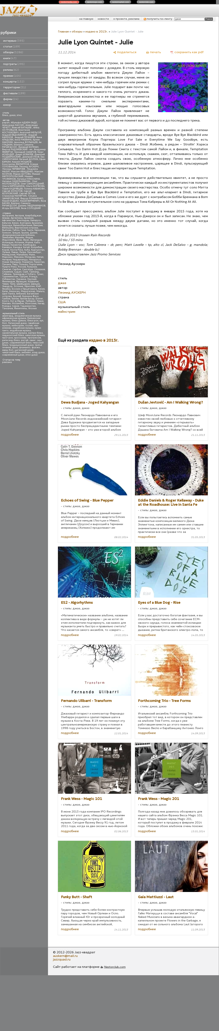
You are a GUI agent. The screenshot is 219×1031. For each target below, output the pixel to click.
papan (6, 122)
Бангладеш (23, 220)
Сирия (15, 306)
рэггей (24, 340)
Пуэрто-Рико (9, 267)
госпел (29, 325)
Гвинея (15, 298)
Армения (28, 218)
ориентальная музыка (14, 333)
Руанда (6, 306)
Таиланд (34, 271)
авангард (7, 316)
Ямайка (6, 289)
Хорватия (33, 281)
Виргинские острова (26, 227)
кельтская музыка (35, 335)
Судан (18, 271)
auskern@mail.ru (65, 956)
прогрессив (34, 337)
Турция (23, 276)
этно (19, 115)
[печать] (153, 52)
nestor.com (69, 2)
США (25, 271)
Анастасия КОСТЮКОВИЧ (16, 131)
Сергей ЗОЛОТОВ (12, 191)
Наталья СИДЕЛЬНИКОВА (16, 181)
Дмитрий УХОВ (30, 157)
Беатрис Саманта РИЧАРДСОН (17, 145)
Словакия (39, 269)
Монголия (30, 303)
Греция (16, 232)
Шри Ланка (8, 293)
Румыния (32, 267)
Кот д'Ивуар (17, 301)
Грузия (25, 232)
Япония (32, 308)
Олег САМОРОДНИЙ (32, 183)
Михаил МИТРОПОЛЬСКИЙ (21, 175)
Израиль (19, 237)
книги (9, 58)
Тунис (40, 274)
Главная (63, 31)
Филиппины (20, 308)
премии (12, 75)
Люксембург (34, 252)
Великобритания (22, 225)
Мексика (18, 257)
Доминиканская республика (18, 235)
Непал (40, 257)
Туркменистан (10, 276)
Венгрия (38, 225)
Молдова (30, 257)
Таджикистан (28, 306)
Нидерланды (20, 259)
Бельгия (6, 223)
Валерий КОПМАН (28, 147)
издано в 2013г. (96, 31)
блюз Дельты (19, 320)
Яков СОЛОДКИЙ (31, 208)
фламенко (24, 347)
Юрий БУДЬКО (10, 201)
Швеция (35, 284)
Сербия (16, 269)
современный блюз (20, 342)
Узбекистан (8, 279)
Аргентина (16, 218)
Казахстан (16, 245)
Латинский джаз (17, 323)
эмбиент (26, 352)
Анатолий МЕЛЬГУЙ (30, 132)
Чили (12, 284)
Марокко (7, 257)
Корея (5, 250)
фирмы (10, 99)
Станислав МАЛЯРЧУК (14, 196)
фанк (15, 347)
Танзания (7, 308)
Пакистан (39, 262)
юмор (7, 105)
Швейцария (23, 284)
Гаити (30, 230)
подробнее (70, 434)
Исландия (7, 242)
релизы (11, 70)
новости (103, 19)
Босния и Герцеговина (24, 289)
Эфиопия (29, 286)
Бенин (15, 223)
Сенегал (6, 269)
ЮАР (38, 286)
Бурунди (7, 225)
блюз (5, 115)
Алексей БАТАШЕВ (22, 127)
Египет (39, 298)
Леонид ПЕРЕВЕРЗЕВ (14, 169)
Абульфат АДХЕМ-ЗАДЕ (24, 122)
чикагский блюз (11, 352)
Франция (21, 281)
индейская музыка (23, 328)
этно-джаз (31, 355)
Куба (27, 250)
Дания (33, 232)
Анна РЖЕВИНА (23, 139)
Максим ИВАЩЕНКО (22, 171)
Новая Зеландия (11, 262)
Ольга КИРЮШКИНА (13, 186)
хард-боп (7, 350)
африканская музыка (14, 318)
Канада (17, 247)
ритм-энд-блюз (11, 340)
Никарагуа (35, 259)
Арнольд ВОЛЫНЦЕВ (26, 142)
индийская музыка (20, 330)
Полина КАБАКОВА (34, 188)
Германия (39, 230)
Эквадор (7, 286)
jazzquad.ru (61, 959)
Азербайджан (33, 215)
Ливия (40, 301)
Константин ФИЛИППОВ (15, 164)
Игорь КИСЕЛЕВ (11, 208)
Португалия (35, 264)
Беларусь (35, 220)
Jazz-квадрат (22, 15)
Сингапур (27, 269)
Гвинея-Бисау (27, 298)
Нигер (41, 303)
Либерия (30, 301)
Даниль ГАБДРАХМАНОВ (31, 205)
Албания (21, 293)
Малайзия (22, 254)
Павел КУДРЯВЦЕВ (12, 188)
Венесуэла (8, 227)
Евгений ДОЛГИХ (28, 159)
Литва (22, 252)
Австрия (19, 215)
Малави (6, 303)
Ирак (19, 240)
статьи (11, 46)
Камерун (7, 247)
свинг (32, 340)
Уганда (33, 276)
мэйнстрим (18, 325)
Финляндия (8, 281)
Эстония (18, 286)
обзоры (13, 52)
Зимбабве (8, 237)
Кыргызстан (37, 250)
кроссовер (20, 337)
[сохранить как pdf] (187, 52)
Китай (26, 247)
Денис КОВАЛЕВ (24, 154)
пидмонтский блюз (13, 335)
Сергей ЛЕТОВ (27, 193)
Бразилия (37, 223)
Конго (5, 301)
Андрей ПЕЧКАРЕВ (25, 137)
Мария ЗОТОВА (22, 174)
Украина (21, 279)
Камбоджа (29, 245)
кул (41, 320)
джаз (12, 115)
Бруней (17, 296)
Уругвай (31, 279)
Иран (26, 240)
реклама (7, 362)
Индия (29, 237)
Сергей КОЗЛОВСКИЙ (17, 192)
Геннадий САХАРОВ (25, 152)
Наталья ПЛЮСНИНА (28, 179)
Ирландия (36, 240)
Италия (29, 242)
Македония (8, 254)
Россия (22, 267)
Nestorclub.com (115, 967)
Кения (41, 289)
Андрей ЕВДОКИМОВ (14, 135)
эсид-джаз (38, 352)
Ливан (14, 252)
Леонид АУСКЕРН (29, 166)
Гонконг (6, 232)
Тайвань (7, 274)
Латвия (6, 252)
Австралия (8, 215)
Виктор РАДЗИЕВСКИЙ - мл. (17, 149)
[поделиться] (125, 52)
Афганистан (9, 220)
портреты (13, 64)
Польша (23, 264)
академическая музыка (28, 316)
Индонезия (8, 240)
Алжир (6, 218)
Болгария (25, 223)
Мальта (40, 291)
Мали (32, 254)
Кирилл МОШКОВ (22, 162)
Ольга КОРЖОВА (35, 186)
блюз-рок (32, 320)
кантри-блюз (35, 333)
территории (14, 87)
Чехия (5, 284)
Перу (15, 264)
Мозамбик (18, 303)
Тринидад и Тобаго (24, 274)
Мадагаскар (28, 291)
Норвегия (27, 262)
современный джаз (13, 355)
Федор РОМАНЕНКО (31, 198)
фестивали (14, 93)
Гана (23, 230)
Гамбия (6, 298)
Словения (7, 271)
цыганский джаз (24, 350)
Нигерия (7, 259)
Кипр (5, 291)
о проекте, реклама (126, 19)
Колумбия (36, 247)
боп (4, 323)
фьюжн (36, 347)
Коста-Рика (16, 250)
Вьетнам (6, 230)
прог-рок (7, 337)
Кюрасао (14, 291)
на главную (86, 19)
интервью (13, 40)
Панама (6, 264)
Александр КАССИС (13, 125)
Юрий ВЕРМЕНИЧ (29, 201)
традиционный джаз (21, 345)
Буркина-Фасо (30, 296)
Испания (19, 242)
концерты (13, 81)
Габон (16, 230)
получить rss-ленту (158, 19)
